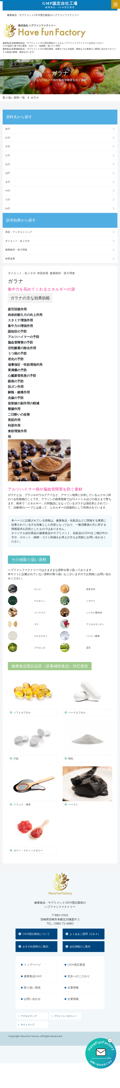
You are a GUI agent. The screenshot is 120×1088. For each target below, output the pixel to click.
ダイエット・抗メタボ (17, 240)
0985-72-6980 (64, 923)
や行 (7, 190)
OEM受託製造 (77, 969)
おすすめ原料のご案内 (35, 951)
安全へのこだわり (79, 981)
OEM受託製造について (35, 934)
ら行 (7, 199)
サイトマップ (27, 1030)
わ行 (7, 208)
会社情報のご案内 (79, 951)
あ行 (7, 128)
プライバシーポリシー (65, 1021)
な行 (7, 164)
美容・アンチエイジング (18, 232)
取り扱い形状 (32, 992)
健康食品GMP (33, 981)
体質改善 (10, 258)
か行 (7, 137)
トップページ (32, 969)
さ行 (7, 146)
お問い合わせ (32, 1004)
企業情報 (73, 992)
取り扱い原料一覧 (14, 97)
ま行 (7, 181)
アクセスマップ (29, 1021)
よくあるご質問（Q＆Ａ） (82, 936)
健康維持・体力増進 (16, 249)
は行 (7, 172)
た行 (7, 155)
